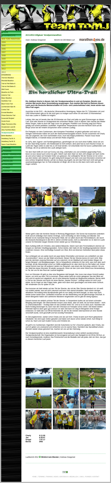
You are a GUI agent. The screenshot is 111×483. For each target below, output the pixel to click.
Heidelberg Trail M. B (8, 141)
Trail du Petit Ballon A (8, 83)
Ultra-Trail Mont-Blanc (8, 130)
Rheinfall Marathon (7, 80)
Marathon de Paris (7, 92)
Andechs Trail (5, 95)
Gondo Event (5, 121)
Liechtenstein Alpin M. (8, 107)
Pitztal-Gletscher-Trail (8, 115)
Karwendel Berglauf (7, 118)
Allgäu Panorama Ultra (8, 124)
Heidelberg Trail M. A (8, 138)
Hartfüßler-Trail (6, 101)
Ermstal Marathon (7, 112)
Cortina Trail (5, 109)
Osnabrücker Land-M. (8, 127)
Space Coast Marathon (8, 144)
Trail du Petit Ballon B (8, 86)
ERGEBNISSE (6, 75)
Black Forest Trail (7, 104)
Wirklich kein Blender (50, 457)
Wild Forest (5, 89)
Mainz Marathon (6, 98)
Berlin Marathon (6, 135)
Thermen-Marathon (7, 78)
